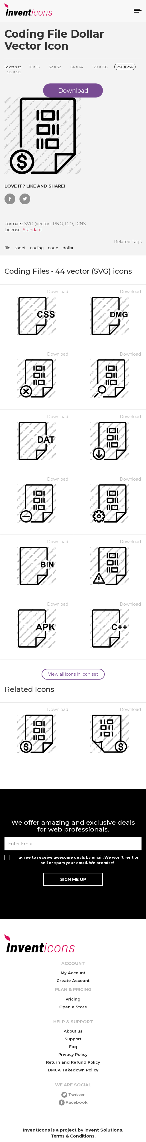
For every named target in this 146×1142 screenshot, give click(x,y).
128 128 (100, 67)
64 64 (76, 67)
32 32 (55, 67)
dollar (68, 248)
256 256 (125, 67)
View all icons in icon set (73, 674)
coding (37, 248)
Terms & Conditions (73, 1136)
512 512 (14, 72)
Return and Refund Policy (73, 1062)
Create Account (73, 980)
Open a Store (73, 1006)
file (7, 248)
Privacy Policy (73, 1054)
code (53, 248)
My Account (73, 972)
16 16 (34, 67)
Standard (32, 229)
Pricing (73, 999)
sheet (20, 248)
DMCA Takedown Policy (73, 1070)
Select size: (13, 67)
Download (57, 291)
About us (73, 1031)
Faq (73, 1046)
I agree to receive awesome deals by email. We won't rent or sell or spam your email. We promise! (77, 860)
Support (73, 1038)
